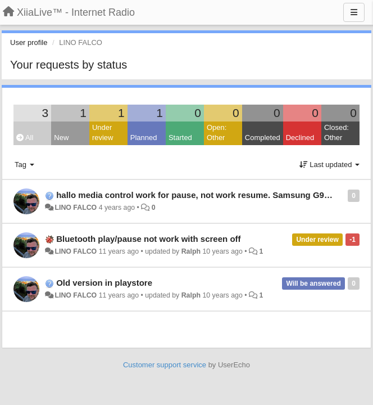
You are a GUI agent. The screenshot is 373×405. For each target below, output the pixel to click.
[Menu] (354, 12)
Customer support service (164, 365)
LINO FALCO (75, 208)
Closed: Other (336, 132)
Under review (102, 132)
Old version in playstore (104, 282)
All (24, 137)
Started (180, 137)
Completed (262, 137)
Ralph (191, 251)
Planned (143, 137)
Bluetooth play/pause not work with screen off (148, 239)
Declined (300, 137)
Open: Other (216, 132)
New (61, 137)
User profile (28, 42)
